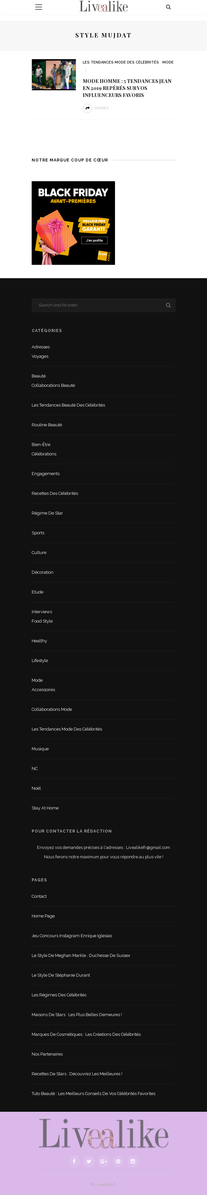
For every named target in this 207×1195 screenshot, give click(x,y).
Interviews (42, 611)
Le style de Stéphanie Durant (61, 975)
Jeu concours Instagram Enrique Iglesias (72, 935)
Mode (168, 62)
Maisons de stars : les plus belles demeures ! (77, 1014)
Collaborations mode (52, 709)
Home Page (43, 915)
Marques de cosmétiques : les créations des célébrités (86, 1034)
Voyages (40, 356)
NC (35, 768)
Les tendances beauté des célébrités (68, 405)
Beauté (39, 375)
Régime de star (47, 513)
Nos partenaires (47, 1054)
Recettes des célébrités (55, 493)
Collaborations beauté (53, 385)
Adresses (41, 346)
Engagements (46, 473)
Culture (39, 552)
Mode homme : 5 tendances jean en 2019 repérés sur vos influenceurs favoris (127, 88)
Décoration (42, 572)
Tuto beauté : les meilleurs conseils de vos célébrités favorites (93, 1093)
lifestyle (40, 660)
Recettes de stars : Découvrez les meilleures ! (77, 1073)
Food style (42, 621)
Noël (36, 788)
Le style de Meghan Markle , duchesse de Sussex (81, 955)
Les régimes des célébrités (59, 994)
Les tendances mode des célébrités (121, 62)
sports (38, 532)
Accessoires (43, 689)
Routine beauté (47, 424)
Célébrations (44, 453)
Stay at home (45, 807)
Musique (40, 748)
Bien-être (41, 444)
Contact (39, 896)
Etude (37, 591)
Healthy (39, 640)
